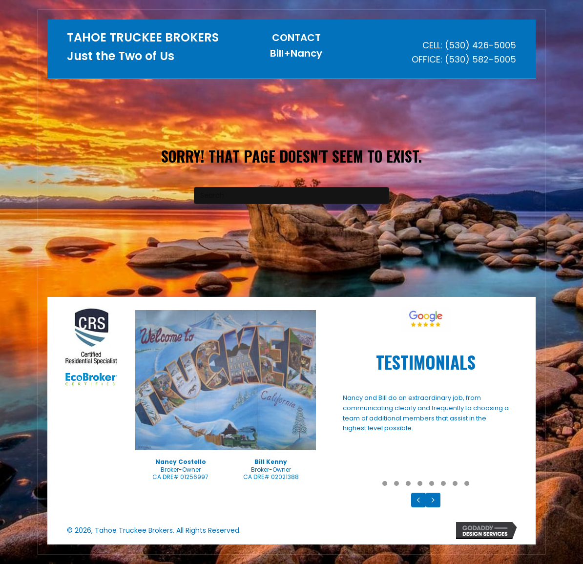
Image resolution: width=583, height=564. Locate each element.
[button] (385, 483)
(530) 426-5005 (480, 45)
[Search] (291, 195)
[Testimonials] (426, 434)
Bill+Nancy (296, 53)
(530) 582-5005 (480, 59)
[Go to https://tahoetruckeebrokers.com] (144, 49)
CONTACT (296, 37)
